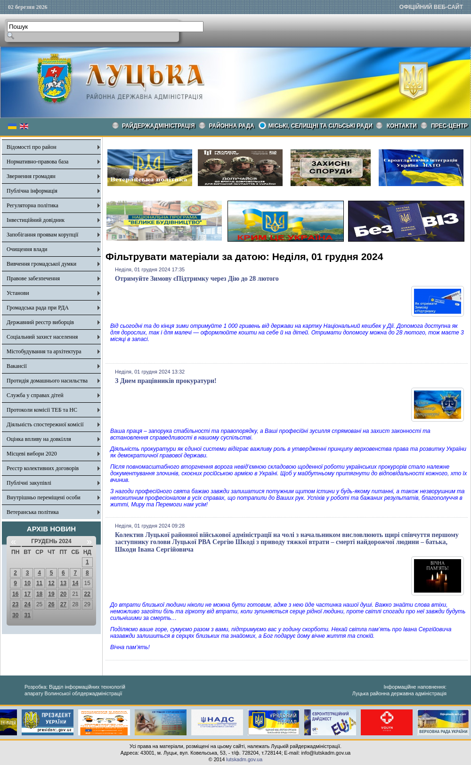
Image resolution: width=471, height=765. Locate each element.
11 (39, 583)
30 (15, 615)
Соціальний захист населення (42, 337)
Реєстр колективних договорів (43, 468)
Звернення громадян (31, 176)
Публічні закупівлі (29, 483)
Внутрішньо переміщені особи (44, 497)
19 (51, 594)
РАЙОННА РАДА (231, 125)
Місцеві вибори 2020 (32, 453)
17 (27, 594)
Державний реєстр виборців (40, 322)
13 (63, 583)
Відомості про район (32, 147)
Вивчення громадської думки (41, 263)
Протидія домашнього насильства (47, 380)
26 (51, 604)
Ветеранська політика (33, 512)
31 (27, 615)
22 (87, 594)
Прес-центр (449, 125)
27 (63, 604)
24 (27, 604)
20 (63, 594)
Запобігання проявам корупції (42, 234)
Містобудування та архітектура (44, 351)
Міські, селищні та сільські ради (320, 125)
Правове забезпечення (33, 278)
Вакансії (17, 366)
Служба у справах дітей (35, 395)
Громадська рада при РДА (38, 307)
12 (51, 583)
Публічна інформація (32, 190)
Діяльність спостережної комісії (45, 424)
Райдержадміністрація (158, 125)
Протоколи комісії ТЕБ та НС (42, 410)
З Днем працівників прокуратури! (166, 380)
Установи (18, 293)
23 (15, 604)
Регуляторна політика (32, 205)
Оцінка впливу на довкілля (39, 439)
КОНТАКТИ (402, 125)
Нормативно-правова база (37, 161)
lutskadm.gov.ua (244, 759)
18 (39, 594)
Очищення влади (27, 249)
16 (15, 594)
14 (75, 583)
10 (27, 583)
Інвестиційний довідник (36, 220)
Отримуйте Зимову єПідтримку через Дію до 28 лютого (197, 278)
